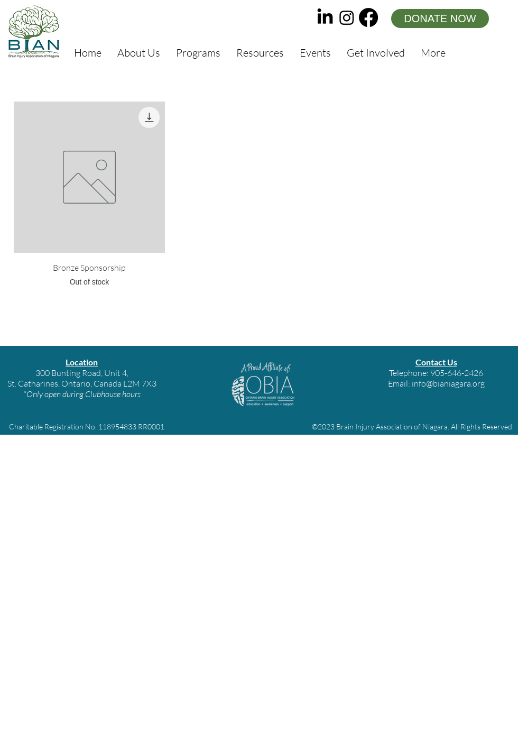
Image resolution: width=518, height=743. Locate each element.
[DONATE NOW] (440, 18)
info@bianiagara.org (448, 383)
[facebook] (368, 17)
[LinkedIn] (325, 17)
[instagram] (346, 17)
